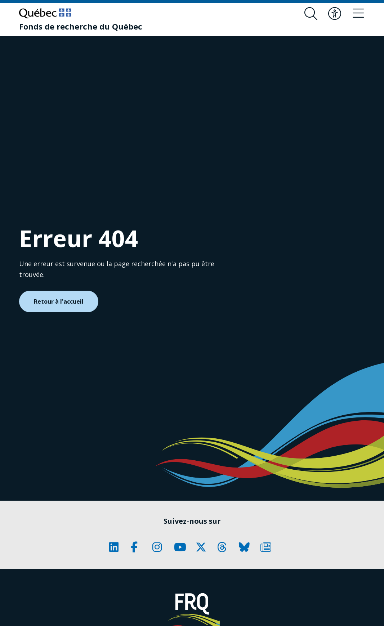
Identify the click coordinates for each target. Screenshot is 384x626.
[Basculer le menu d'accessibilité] (334, 13)
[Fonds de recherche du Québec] (80, 26)
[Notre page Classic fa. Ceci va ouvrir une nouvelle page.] (116, 547)
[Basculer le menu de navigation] (358, 13)
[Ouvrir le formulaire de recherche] (310, 13)
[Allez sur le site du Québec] (45, 13)
